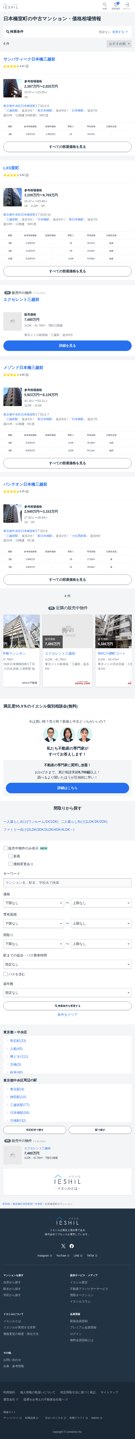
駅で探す (100, 1129)
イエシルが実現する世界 (19, 1327)
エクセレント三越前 (21, 299)
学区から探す (12, 1295)
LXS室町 (11, 168)
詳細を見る (67, 345)
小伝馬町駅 (79, 535)
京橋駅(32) (18, 1120)
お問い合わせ (12, 1359)
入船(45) (16, 1049)
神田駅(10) (18, 1097)
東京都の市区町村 (23, 1203)
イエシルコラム (80, 1301)
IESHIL (6, 1203)
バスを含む (16, 974)
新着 (16, 856)
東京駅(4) (17, 1089)
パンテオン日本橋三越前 (25, 484)
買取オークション (81, 1295)
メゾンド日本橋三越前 (23, 367)
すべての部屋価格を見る (67, 147)
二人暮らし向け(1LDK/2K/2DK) (84, 821)
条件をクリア (67, 1014)
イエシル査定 (79, 1282)
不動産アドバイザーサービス (89, 1288)
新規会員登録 (79, 1321)
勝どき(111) (19, 1056)
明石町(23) (18, 1041)
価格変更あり (23, 864)
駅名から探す (12, 1288)
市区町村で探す (35, 1129)
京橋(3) (15, 1064)
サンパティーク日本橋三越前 (29, 59)
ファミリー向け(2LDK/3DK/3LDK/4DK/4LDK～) (38, 829)
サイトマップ (109, 1392)
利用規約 (9, 1392)
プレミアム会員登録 (83, 1327)
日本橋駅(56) (19, 1112)
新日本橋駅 (45, 110)
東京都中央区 (12, 105)
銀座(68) (16, 1072)
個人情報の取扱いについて (37, 1392)
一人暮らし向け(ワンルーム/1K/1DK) (30, 821)
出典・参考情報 (13, 1366)
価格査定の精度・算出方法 (21, 1333)
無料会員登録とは (81, 1340)
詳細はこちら (67, 788)
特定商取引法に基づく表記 (78, 1392)
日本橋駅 (78, 110)
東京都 (8, 1032)
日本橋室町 (28, 105)
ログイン (76, 1333)
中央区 (22, 1032)
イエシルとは (12, 1321)
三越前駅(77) (19, 1105)
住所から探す (12, 1282)
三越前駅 (12, 110)
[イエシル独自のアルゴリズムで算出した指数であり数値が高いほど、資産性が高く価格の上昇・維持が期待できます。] (16, 66)
